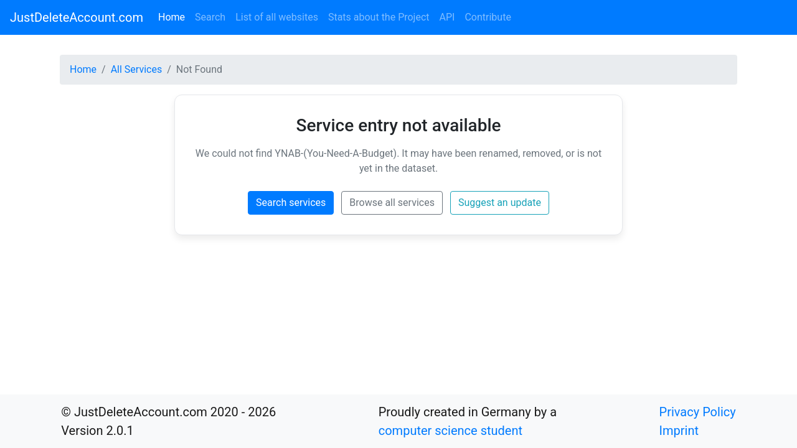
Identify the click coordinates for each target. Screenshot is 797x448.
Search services (291, 202)
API (447, 17)
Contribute (488, 17)
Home (174, 16)
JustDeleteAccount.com (76, 17)
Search (210, 17)
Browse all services (392, 202)
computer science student (450, 430)
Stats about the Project (379, 17)
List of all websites (276, 17)
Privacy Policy (697, 411)
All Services (137, 69)
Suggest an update (499, 202)
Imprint (679, 430)
